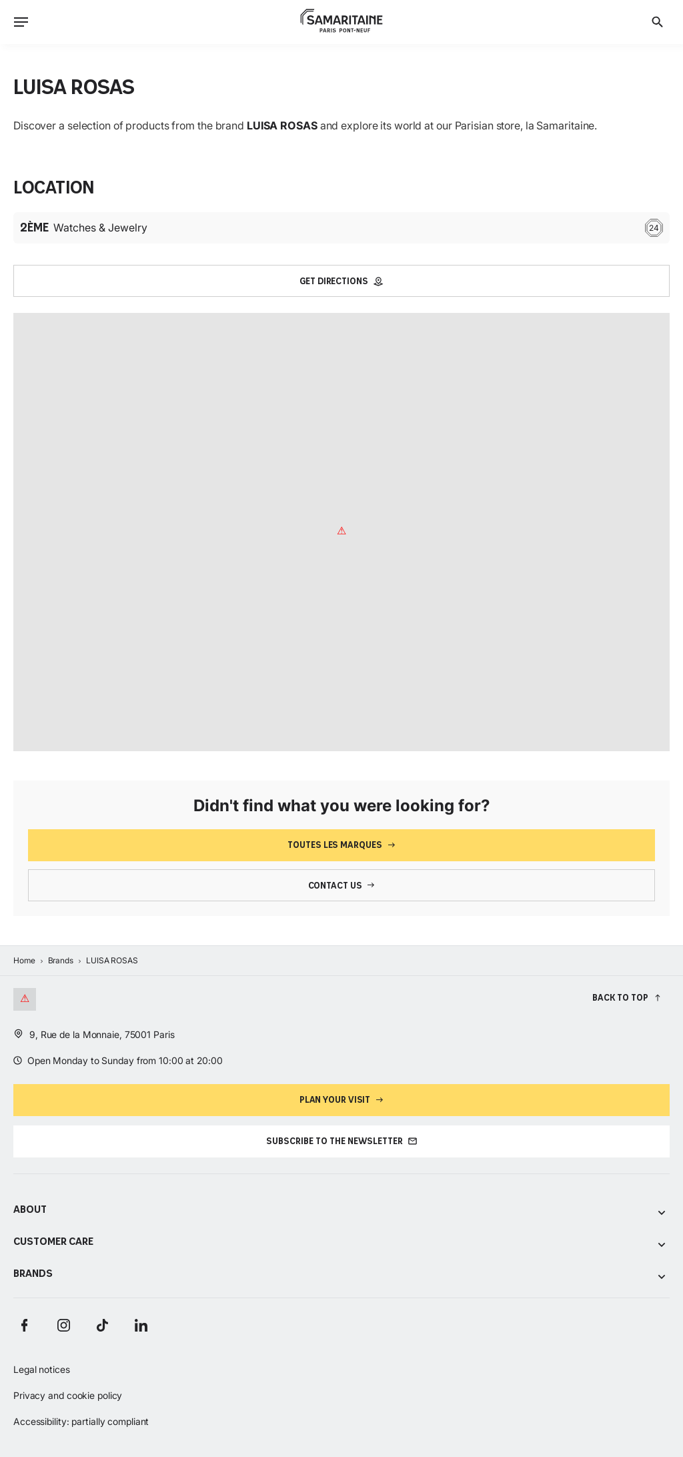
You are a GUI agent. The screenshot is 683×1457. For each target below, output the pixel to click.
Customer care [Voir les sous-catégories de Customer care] (341, 1243)
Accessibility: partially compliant (81, 1421)
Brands (60, 960)
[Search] (657, 22)
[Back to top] (627, 997)
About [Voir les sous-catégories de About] (341, 1210)
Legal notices (41, 1369)
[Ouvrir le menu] (21, 22)
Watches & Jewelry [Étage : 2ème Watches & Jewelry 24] (341, 228)
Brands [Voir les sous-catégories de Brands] (341, 1275)
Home (24, 960)
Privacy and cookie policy (67, 1395)
